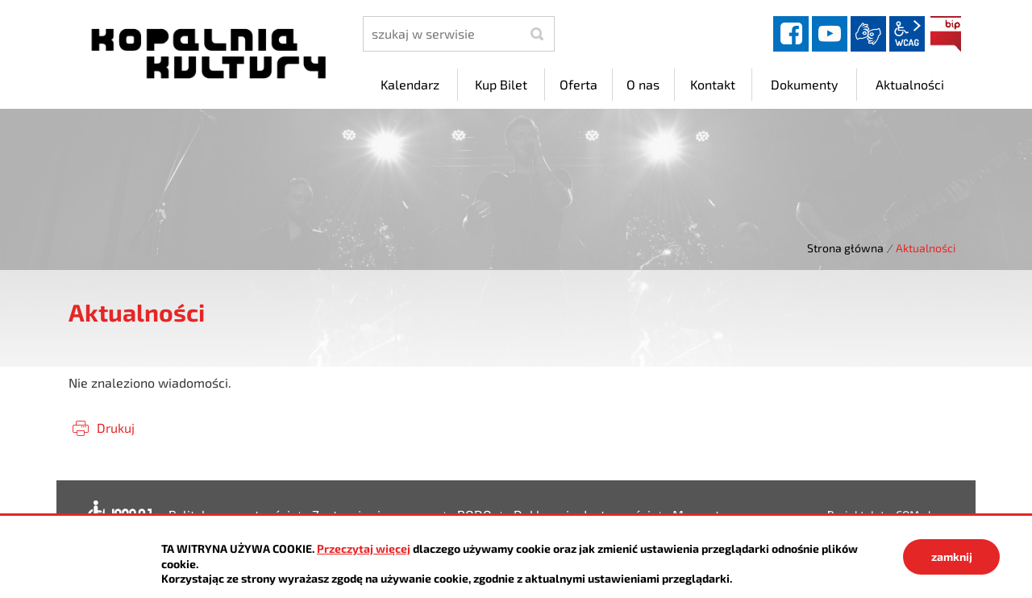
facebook (791, 34)
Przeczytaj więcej (363, 548)
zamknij (951, 556)
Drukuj (116, 427)
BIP (945, 34)
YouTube (829, 34)
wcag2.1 (907, 34)
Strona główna (845, 248)
